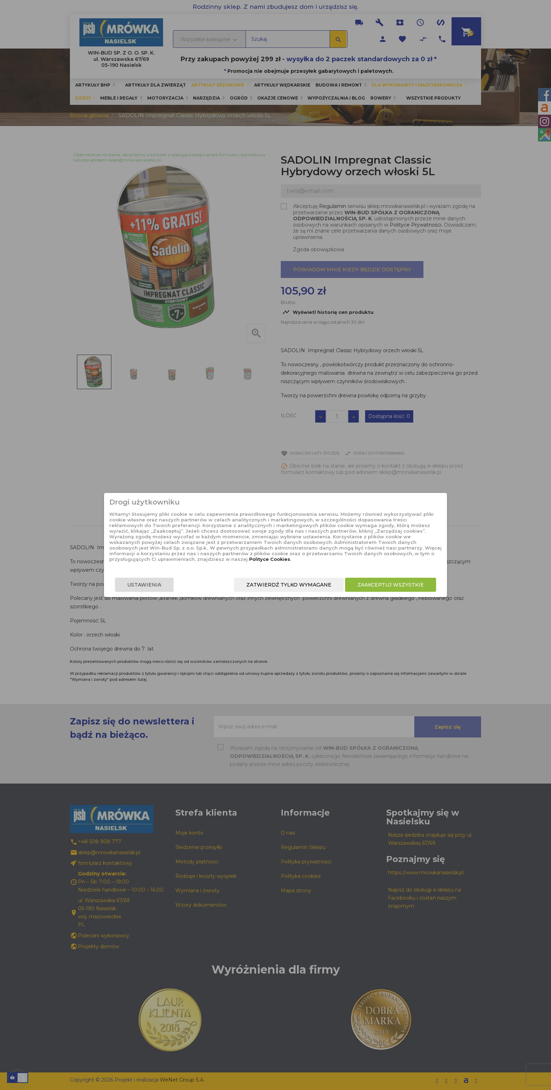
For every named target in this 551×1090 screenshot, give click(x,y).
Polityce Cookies (269, 559)
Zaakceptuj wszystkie (390, 585)
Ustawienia (144, 585)
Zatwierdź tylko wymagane (288, 585)
